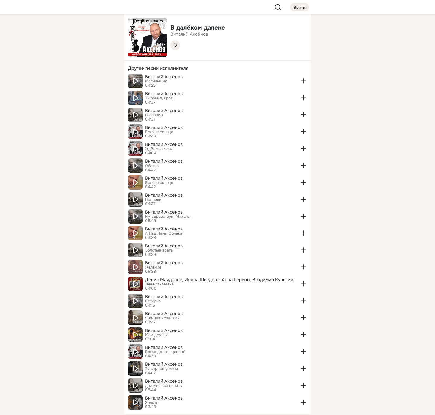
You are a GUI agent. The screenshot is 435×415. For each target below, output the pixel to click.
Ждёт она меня (159, 149)
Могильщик (156, 81)
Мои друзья (156, 335)
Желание (153, 267)
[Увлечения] (79, 29)
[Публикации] (53, 55)
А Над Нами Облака (163, 233)
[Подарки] (53, 82)
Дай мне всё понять (163, 386)
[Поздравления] (79, 82)
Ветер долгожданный (165, 352)
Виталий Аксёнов (164, 76)
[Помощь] (53, 108)
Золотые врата (159, 250)
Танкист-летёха (159, 284)
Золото (152, 403)
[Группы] (106, 29)
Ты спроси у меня (161, 369)
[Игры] (106, 82)
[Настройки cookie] (80, 407)
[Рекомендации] (79, 108)
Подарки (153, 200)
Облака (152, 166)
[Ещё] (80, 368)
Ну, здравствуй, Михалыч (168, 216)
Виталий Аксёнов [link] (189, 34)
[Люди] (79, 55)
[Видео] (106, 55)
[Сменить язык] (80, 381)
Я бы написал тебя (162, 318)
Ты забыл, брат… (160, 98)
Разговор (154, 115)
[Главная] (53, 29)
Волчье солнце (159, 132)
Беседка (153, 301)
